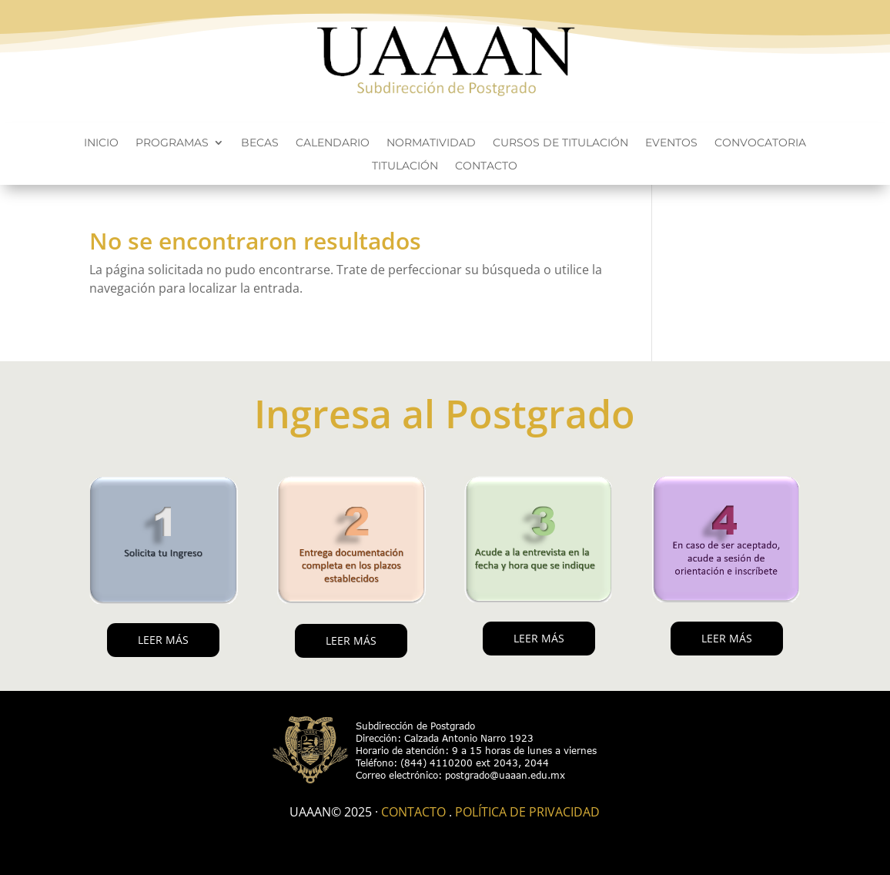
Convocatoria (760, 143)
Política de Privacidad (527, 811)
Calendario (333, 143)
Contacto (486, 166)
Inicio (101, 143)
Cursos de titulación (560, 143)
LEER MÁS (163, 639)
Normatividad (431, 143)
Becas (260, 143)
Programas (172, 143)
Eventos (671, 143)
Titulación (405, 166)
